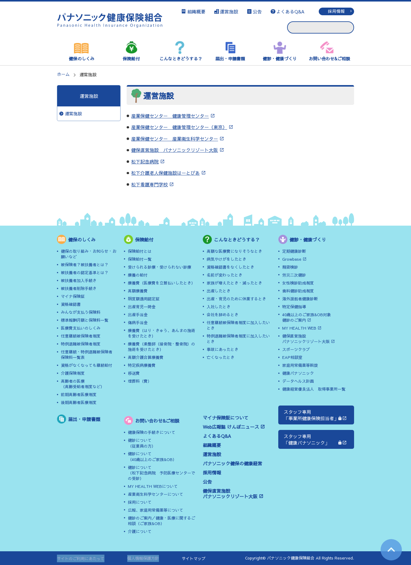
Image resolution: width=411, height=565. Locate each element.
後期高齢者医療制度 (79, 402)
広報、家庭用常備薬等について (155, 510)
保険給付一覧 (140, 259)
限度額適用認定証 (144, 299)
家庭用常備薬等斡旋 (300, 365)
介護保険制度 (73, 373)
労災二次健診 (294, 275)
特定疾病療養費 (142, 365)
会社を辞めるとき (222, 314)
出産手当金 (138, 314)
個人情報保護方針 (143, 558)
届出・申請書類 (230, 58)
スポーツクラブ (296, 349)
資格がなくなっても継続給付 (86, 365)
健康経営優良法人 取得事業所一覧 (314, 389)
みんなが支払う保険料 (80, 312)
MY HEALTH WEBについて (153, 486)
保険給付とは (140, 251)
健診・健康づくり (280, 58)
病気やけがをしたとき (226, 259)
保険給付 (131, 58)
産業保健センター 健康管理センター (170, 116)
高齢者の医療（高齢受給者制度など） (82, 383)
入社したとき (218, 306)
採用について (140, 502)
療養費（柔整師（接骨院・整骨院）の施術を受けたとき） (161, 346)
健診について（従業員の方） (142, 443)
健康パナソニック (298, 373)
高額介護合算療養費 (145, 357)
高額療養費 (138, 291)
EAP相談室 (292, 357)
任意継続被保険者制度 (80, 336)
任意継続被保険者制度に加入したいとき (238, 325)
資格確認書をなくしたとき (230, 267)
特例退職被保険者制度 (80, 344)
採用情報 (336, 11)
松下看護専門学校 (149, 184)
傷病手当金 (138, 322)
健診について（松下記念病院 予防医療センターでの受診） (161, 473)
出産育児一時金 (142, 306)
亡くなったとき (220, 357)
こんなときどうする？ (181, 58)
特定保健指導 (294, 306)
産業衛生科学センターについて (155, 494)
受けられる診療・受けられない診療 (159, 267)
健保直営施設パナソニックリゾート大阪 (230, 493)
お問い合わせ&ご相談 (329, 58)
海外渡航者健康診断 (300, 299)
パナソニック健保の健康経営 (232, 463)
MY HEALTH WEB (299, 328)
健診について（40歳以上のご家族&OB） (152, 456)
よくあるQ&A (290, 11)
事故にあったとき (222, 349)
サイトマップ (194, 558)
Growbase (291, 259)
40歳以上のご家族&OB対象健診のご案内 (306, 317)
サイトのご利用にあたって (80, 558)
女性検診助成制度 (298, 283)
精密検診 (290, 267)
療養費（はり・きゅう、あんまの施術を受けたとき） (161, 333)
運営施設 (229, 11)
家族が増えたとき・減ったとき (234, 283)
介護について (140, 531)
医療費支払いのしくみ (80, 328)
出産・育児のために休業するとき (236, 299)
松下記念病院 (145, 161)
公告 (257, 11)
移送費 (134, 373)
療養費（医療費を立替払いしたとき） (161, 283)
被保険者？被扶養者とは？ (84, 264)
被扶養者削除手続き (79, 288)
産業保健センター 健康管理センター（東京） (179, 127)
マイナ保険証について (225, 417)
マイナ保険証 (73, 296)
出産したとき (218, 291)
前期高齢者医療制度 (79, 394)
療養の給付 (138, 275)
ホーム (63, 74)
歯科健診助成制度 (298, 291)
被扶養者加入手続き (79, 280)
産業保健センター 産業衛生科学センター (174, 138)
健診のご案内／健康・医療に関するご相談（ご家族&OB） (161, 520)
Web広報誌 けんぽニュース (231, 427)
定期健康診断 (294, 251)
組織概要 (196, 11)
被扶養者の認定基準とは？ (84, 272)
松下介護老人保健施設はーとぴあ (165, 173)
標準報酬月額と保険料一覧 (84, 320)
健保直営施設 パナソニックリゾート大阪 (174, 150)
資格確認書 (71, 304)
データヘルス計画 (298, 381)
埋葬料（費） (140, 381)
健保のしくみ (81, 58)
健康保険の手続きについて (151, 432)
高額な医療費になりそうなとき (234, 251)
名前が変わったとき (224, 275)
